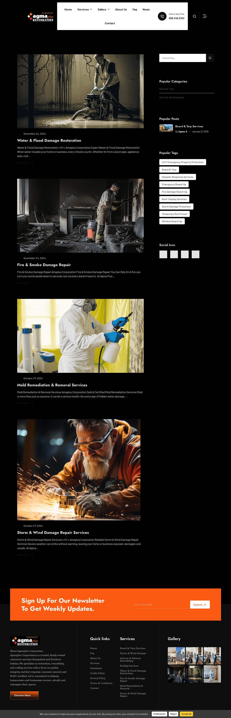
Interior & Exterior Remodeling (132, 659)
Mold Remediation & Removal (132, 687)
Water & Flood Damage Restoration (49, 140)
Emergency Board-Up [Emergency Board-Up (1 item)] (174, 184)
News (146, 9)
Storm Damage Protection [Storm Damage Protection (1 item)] (176, 206)
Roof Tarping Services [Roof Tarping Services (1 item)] (174, 199)
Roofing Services (132, 665)
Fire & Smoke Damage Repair (44, 265)
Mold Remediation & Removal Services (52, 385)
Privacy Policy (102, 678)
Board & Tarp (166, 88)
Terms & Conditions (102, 683)
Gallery (104, 9)
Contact (110, 23)
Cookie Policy (102, 673)
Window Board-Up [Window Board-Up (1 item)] (172, 221)
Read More (23, 162)
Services (84, 9)
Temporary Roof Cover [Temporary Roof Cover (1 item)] (174, 213)
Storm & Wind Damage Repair (133, 694)
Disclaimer (102, 668)
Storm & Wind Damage (171, 97)
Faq (135, 9)
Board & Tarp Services (189, 126)
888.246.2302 (176, 18)
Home (68, 9)
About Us (121, 9)
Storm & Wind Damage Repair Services (53, 532)
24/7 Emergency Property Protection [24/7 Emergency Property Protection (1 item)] (183, 162)
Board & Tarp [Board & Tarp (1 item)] (169, 169)
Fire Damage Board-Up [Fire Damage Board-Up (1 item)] (174, 191)
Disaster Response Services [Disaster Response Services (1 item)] (177, 176)
